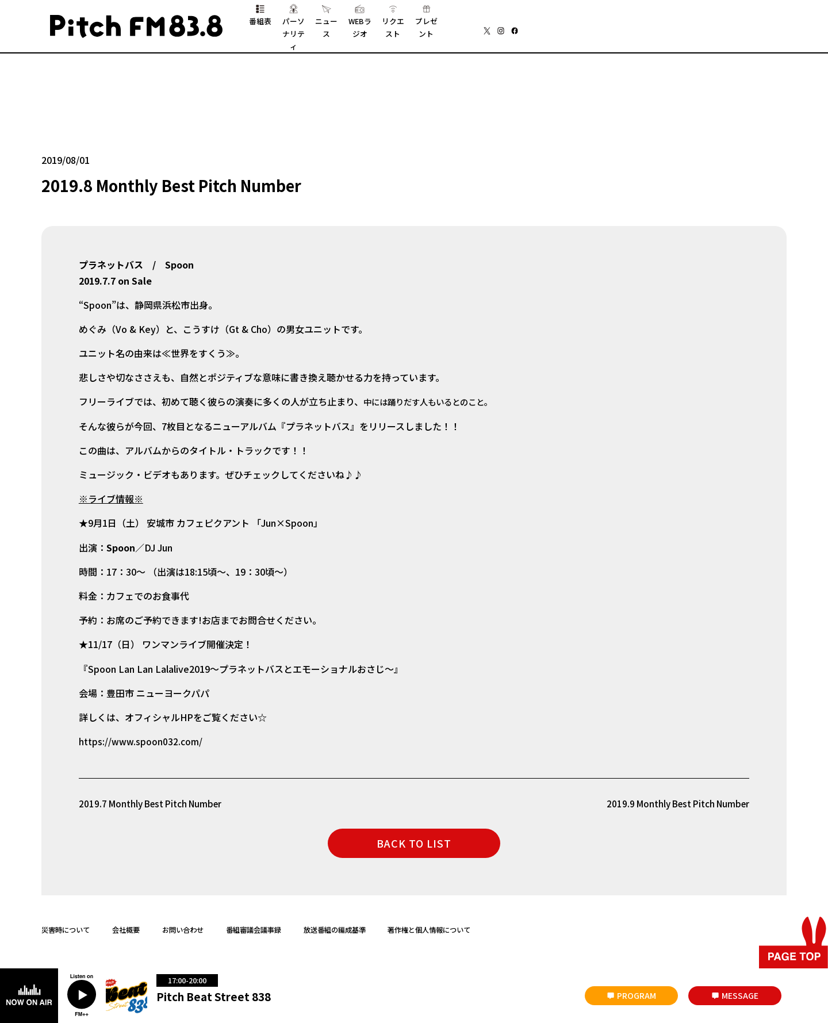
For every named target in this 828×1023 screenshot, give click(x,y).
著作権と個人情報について (429, 925)
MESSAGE (740, 995)
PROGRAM (636, 995)
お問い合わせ (183, 925)
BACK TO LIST (414, 839)
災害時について (65, 925)
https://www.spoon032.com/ (140, 737)
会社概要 (126, 925)
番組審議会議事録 (253, 925)
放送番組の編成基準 (335, 925)
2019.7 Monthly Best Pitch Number (155, 799)
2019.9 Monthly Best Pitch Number (673, 799)
